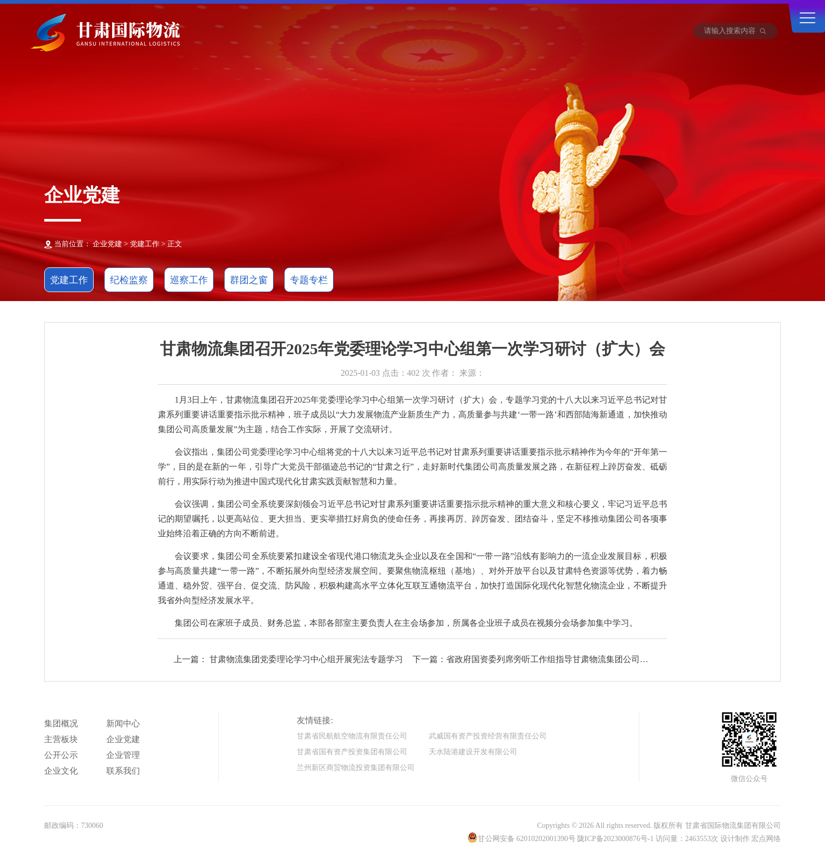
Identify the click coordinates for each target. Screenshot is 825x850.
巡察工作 (189, 280)
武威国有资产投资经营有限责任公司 (488, 736)
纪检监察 (129, 280)
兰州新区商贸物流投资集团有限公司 (356, 768)
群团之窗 (249, 280)
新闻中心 (123, 723)
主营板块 (61, 739)
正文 (174, 244)
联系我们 (123, 770)
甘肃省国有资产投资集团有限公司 (352, 752)
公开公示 (61, 755)
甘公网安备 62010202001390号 (527, 839)
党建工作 (144, 244)
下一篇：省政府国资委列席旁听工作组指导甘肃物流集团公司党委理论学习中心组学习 (530, 660)
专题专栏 (309, 280)
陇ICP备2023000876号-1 (615, 839)
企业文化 (61, 770)
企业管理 (123, 755)
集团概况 (61, 723)
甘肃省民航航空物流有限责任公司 (352, 736)
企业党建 (123, 739)
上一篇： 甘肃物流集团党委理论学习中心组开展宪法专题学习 (288, 659)
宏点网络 (766, 839)
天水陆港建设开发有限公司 (473, 752)
